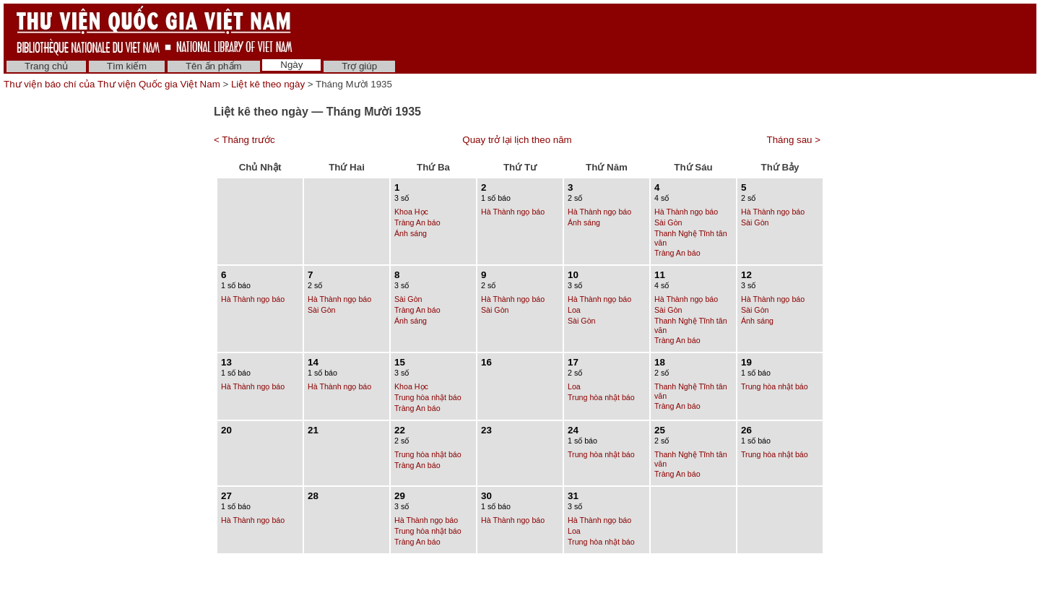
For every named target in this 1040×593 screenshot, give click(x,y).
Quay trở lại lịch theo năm (516, 139)
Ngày (291, 64)
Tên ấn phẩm (214, 66)
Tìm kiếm (127, 66)
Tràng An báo (417, 222)
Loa (574, 310)
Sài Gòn (668, 222)
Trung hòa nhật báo (428, 397)
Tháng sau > (793, 139)
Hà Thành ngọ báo (513, 211)
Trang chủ (46, 66)
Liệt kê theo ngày (268, 84)
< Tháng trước (244, 139)
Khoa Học (411, 211)
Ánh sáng (410, 233)
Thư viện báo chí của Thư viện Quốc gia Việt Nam (112, 84)
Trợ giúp (359, 66)
